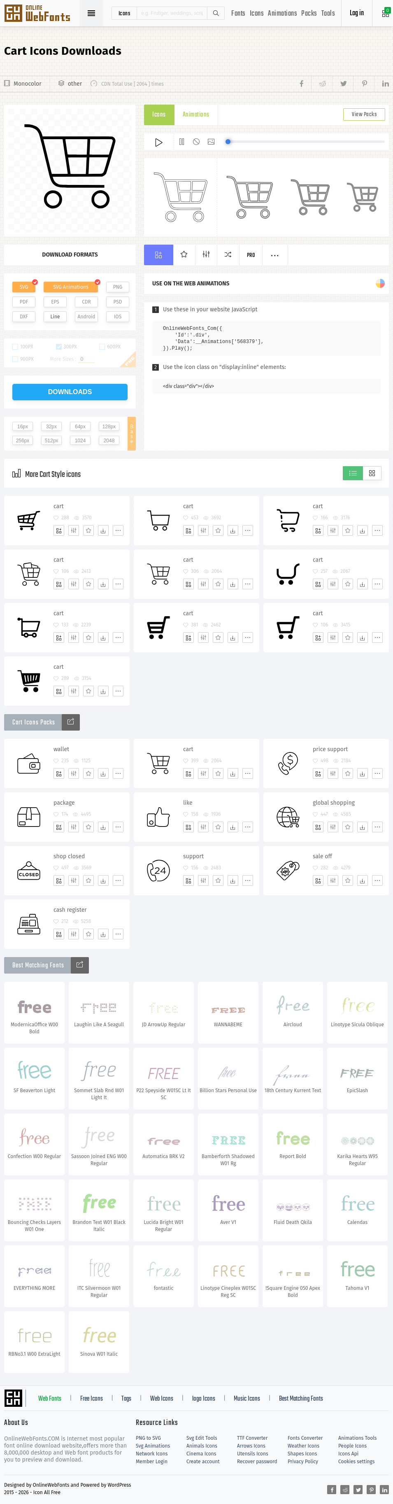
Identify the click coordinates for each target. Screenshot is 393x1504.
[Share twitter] (342, 84)
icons (124, 13)
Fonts (238, 14)
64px (80, 427)
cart (58, 506)
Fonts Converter (305, 1438)
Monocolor (28, 83)
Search (215, 13)
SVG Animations (70, 287)
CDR (86, 302)
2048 (109, 441)
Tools (328, 14)
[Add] (58, 530)
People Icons (352, 1446)
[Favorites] (88, 530)
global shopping (334, 802)
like (188, 802)
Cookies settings (356, 1461)
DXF (24, 317)
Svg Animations (153, 1446)
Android (86, 317)
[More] (118, 530)
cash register (70, 909)
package (64, 802)
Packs (309, 14)
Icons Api (348, 1454)
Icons (257, 14)
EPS (55, 302)
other (75, 83)
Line (55, 317)
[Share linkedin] (381, 84)
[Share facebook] (304, 84)
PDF (24, 302)
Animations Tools (357, 1438)
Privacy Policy (303, 1461)
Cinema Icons (201, 1454)
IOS (117, 317)
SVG (24, 287)
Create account (203, 1461)
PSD (117, 302)
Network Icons (151, 1454)
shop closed (69, 856)
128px (109, 427)
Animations (282, 14)
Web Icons (161, 1399)
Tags (126, 1399)
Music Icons (247, 1399)
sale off (322, 856)
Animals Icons (201, 1446)
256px (23, 441)
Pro (251, 255)
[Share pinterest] (363, 84)
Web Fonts (49, 1399)
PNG (118, 287)
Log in (357, 13)
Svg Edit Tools (201, 1438)
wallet (61, 749)
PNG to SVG (148, 1438)
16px (22, 427)
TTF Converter (252, 1438)
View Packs (364, 114)
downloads (70, 391)
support (193, 856)
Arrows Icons (251, 1446)
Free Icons (91, 1399)
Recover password (257, 1461)
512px (51, 441)
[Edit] (73, 530)
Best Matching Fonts (301, 1399)
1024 (80, 441)
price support (330, 749)
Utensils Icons (252, 1454)
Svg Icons (41, 14)
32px (51, 427)
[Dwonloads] (103, 530)
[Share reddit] (321, 84)
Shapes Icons (302, 1454)
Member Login (151, 1461)
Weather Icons (303, 1446)
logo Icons (203, 1399)
